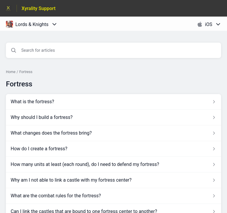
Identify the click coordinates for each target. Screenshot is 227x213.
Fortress (25, 72)
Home (10, 72)
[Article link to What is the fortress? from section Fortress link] (113, 101)
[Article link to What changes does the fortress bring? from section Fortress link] (113, 133)
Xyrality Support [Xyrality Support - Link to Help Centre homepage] (39, 8)
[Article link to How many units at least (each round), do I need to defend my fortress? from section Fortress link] (113, 164)
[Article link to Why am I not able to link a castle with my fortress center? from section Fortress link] (113, 180)
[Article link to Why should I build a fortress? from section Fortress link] (113, 117)
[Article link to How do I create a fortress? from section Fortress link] (113, 148)
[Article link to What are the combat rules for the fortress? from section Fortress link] (113, 195)
